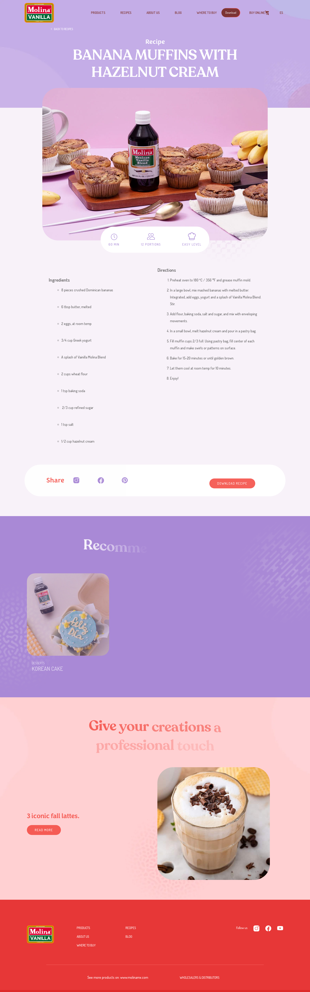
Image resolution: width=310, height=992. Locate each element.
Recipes (125, 13)
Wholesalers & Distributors (199, 978)
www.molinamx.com (134, 977)
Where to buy (207, 13)
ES (281, 13)
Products (98, 13)
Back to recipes (63, 29)
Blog (178, 13)
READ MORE (44, 830)
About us (153, 13)
